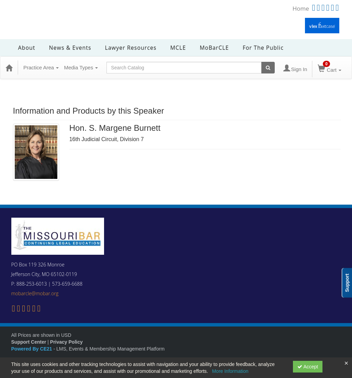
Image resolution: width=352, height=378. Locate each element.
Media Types (81, 67)
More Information (230, 371)
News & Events (70, 47)
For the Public (262, 47)
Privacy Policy (66, 342)
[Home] (9, 67)
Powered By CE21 (32, 349)
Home (301, 8)
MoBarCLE (214, 47)
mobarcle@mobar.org (35, 293)
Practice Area (41, 67)
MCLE (178, 47)
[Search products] (268, 67)
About (26, 47)
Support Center (28, 342)
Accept (307, 366)
